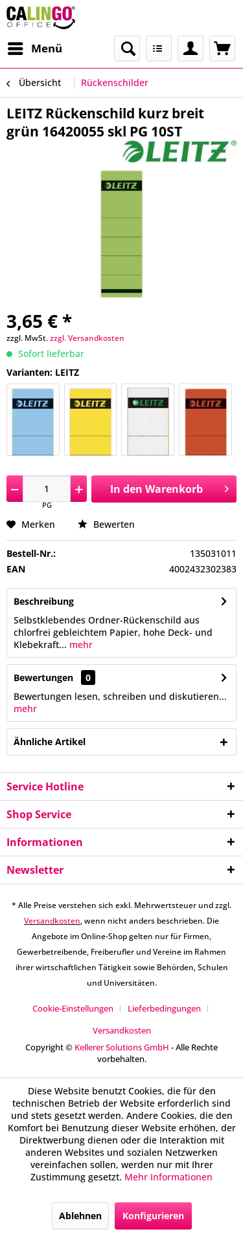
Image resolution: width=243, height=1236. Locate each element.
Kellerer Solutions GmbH (122, 1047)
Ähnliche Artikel (50, 741)
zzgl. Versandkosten (87, 337)
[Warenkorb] (222, 48)
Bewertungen (43, 677)
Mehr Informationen (168, 1177)
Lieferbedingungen (164, 1008)
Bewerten (106, 524)
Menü (35, 47)
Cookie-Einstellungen (72, 1008)
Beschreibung (44, 601)
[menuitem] (34, 48)
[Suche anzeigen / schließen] (127, 48)
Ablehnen (80, 1215)
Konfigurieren (153, 1215)
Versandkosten (52, 920)
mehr (80, 644)
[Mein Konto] (190, 48)
